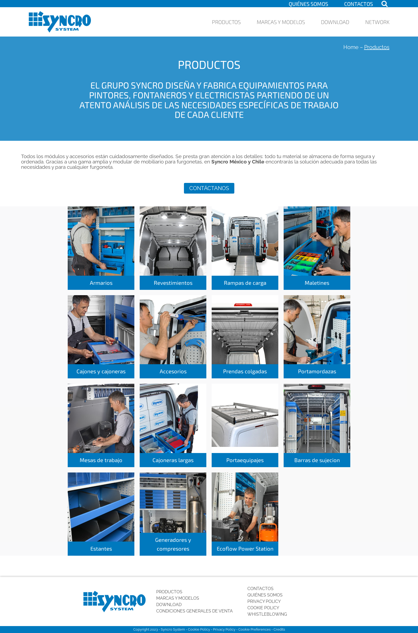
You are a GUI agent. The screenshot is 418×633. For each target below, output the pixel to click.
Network (377, 22)
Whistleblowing (267, 614)
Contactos (358, 3)
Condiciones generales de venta (194, 611)
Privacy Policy (264, 601)
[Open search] (384, 3)
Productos (226, 22)
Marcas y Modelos (281, 22)
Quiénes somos (308, 3)
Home (351, 47)
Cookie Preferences (254, 629)
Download (335, 22)
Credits (279, 629)
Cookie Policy (263, 607)
